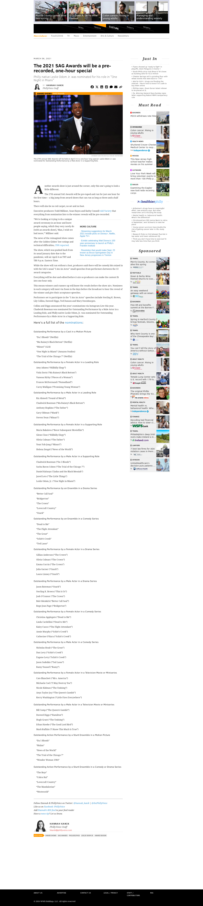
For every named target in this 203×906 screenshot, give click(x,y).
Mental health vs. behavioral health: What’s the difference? (147, 216)
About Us (38, 892)
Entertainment (89, 35)
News (81, 28)
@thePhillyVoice (99, 803)
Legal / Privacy (111, 892)
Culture (114, 27)
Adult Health (138, 359)
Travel (135, 258)
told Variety (105, 211)
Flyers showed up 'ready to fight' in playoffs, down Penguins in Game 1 (147, 67)
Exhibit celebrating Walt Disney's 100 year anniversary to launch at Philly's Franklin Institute (97, 243)
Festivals (136, 273)
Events (130, 27)
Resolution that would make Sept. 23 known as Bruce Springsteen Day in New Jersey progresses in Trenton (97, 252)
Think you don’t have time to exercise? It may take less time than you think (149, 240)
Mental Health (138, 402)
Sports (146, 27)
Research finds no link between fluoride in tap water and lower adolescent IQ (149, 235)
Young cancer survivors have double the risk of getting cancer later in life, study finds (149, 229)
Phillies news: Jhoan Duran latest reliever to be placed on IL (149, 89)
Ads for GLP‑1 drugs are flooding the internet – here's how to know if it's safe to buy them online (149, 83)
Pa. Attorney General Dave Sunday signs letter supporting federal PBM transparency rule (149, 95)
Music (76, 35)
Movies (135, 156)
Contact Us (85, 892)
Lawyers (136, 445)
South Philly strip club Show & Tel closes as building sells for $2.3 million (149, 72)
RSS (151, 892)
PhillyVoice (51, 28)
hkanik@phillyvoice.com (61, 830)
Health (97, 27)
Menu (38, 29)
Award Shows (44, 93)
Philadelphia (74, 835)
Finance (135, 416)
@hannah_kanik (81, 803)
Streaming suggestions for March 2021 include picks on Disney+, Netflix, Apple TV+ (97, 233)
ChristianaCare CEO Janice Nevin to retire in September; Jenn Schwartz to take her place (149, 222)
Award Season (100, 835)
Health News (137, 141)
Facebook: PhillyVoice (54, 806)
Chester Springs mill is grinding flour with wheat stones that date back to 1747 (150, 77)
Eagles (135, 184)
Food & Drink (57, 35)
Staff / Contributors (133, 894)
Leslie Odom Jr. (87, 835)
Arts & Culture (107, 35)
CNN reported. (62, 245)
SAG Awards (58, 93)
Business (136, 112)
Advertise (61, 892)
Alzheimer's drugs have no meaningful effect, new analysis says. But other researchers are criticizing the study (148, 210)
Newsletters (123, 35)
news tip (45, 813)
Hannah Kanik (55, 85)
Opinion (136, 460)
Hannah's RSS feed (47, 810)
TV (68, 35)
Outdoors (136, 170)
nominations (74, 322)
